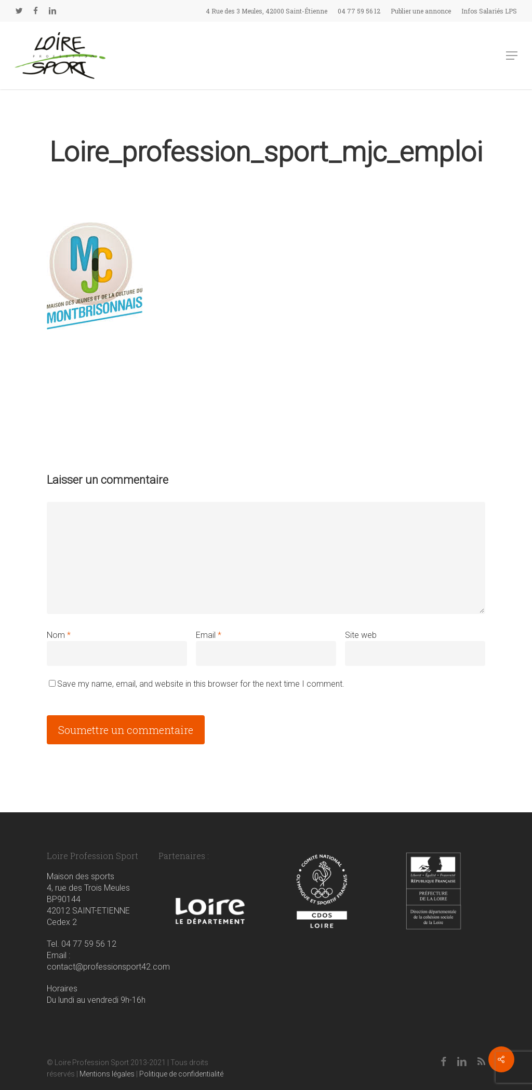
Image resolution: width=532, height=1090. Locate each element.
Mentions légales (107, 1074)
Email (208, 635)
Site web (361, 635)
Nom (59, 635)
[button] (511, 55)
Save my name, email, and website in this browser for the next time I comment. (200, 684)
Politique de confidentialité (181, 1074)
